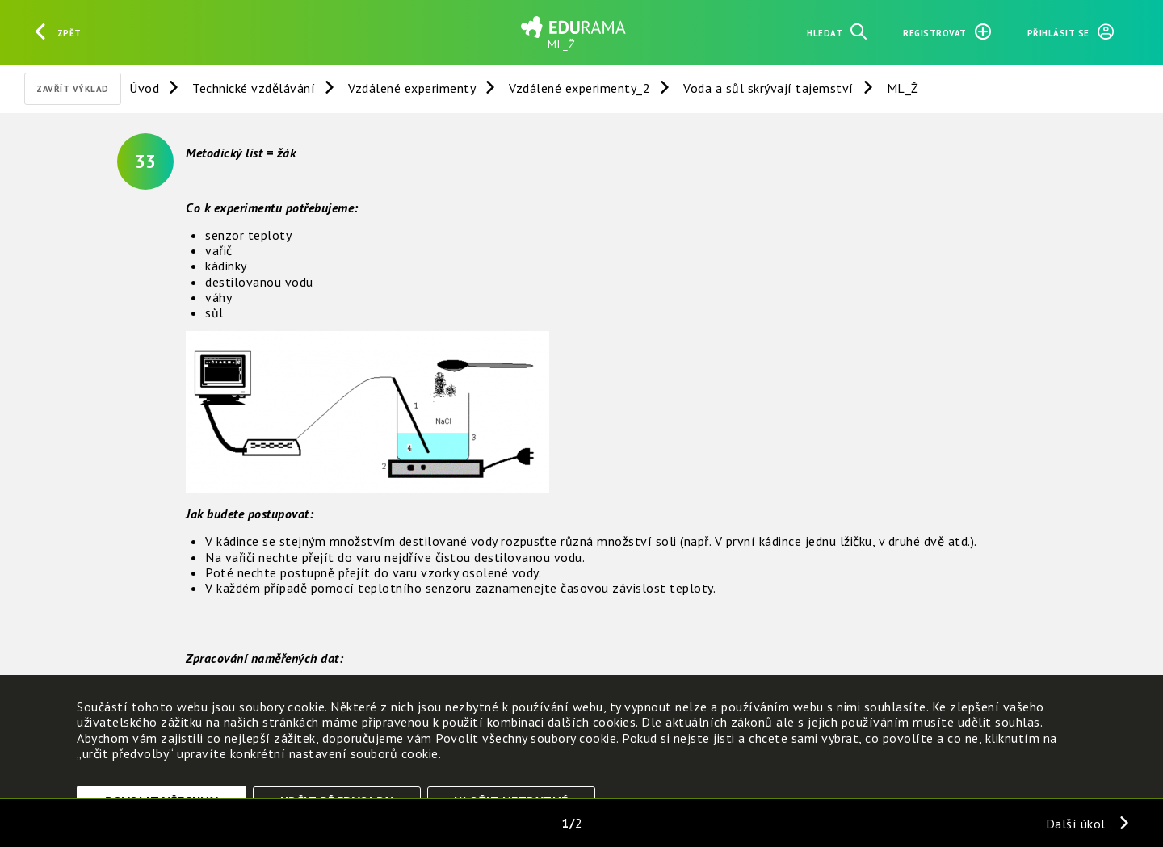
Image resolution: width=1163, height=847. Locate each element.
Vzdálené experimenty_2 (579, 88)
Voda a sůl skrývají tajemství (768, 88)
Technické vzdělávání (253, 88)
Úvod (144, 88)
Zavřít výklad (72, 88)
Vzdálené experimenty (412, 88)
